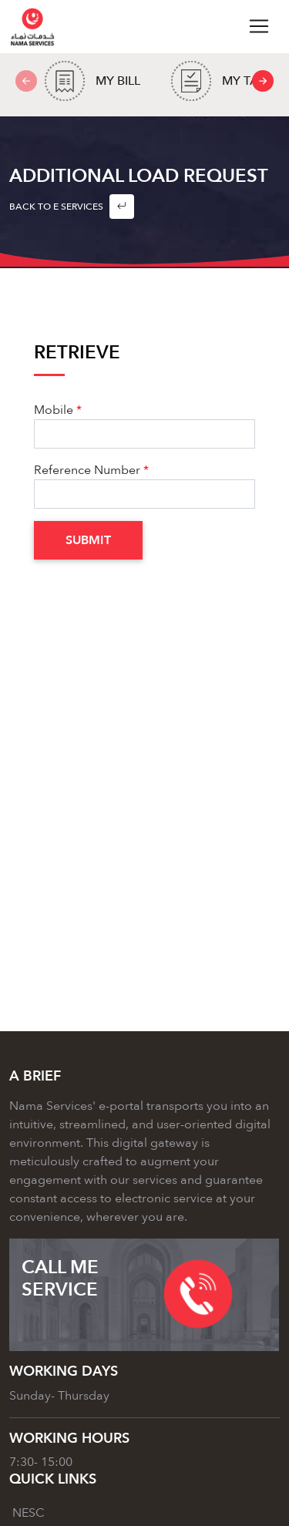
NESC (28, 1512)
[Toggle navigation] (259, 26)
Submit (88, 540)
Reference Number (87, 470)
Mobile (53, 410)
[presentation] (263, 81)
